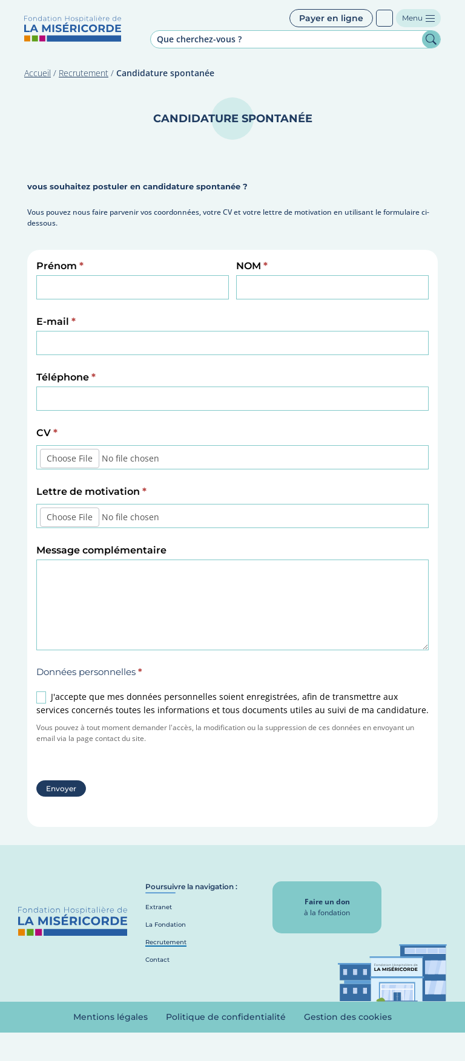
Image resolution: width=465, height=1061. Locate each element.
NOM (252, 266)
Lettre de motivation (91, 491)
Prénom (60, 266)
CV (47, 433)
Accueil (37, 73)
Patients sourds (384, 18)
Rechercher (431, 39)
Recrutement (83, 73)
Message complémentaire (101, 550)
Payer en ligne (331, 18)
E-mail (56, 321)
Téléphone (66, 377)
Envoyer (61, 788)
